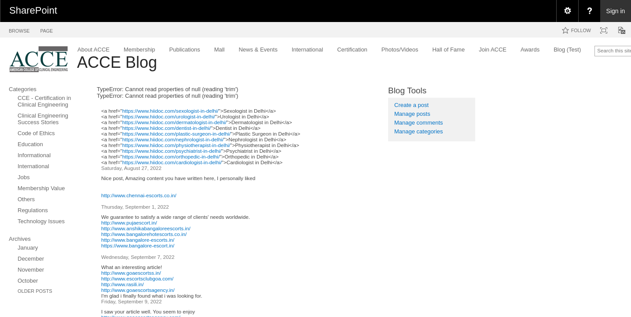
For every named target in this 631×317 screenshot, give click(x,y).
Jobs (23, 177)
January (28, 247)
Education (30, 144)
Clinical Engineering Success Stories (43, 118)
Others (26, 199)
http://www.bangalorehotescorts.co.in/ (144, 234)
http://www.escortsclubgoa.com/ (137, 278)
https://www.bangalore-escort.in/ (137, 245)
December (31, 258)
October (28, 280)
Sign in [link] (615, 11)
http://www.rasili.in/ (122, 284)
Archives (20, 239)
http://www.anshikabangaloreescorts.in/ (146, 228)
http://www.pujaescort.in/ (129, 222)
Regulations (33, 210)
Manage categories (418, 131)
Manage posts (412, 114)
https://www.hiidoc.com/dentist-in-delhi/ (166, 128)
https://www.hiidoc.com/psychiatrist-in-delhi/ (171, 151)
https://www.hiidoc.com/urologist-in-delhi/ (168, 116)
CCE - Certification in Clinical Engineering (44, 101)
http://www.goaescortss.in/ (131, 273)
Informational (34, 155)
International (33, 166)
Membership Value (41, 188)
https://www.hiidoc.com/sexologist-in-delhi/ (170, 111)
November (31, 269)
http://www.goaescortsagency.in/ (138, 290)
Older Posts (35, 291)
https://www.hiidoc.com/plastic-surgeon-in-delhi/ (176, 133)
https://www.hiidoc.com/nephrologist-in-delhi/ (173, 139)
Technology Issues (41, 221)
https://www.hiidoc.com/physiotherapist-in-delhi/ (176, 145)
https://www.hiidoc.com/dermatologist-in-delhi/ (174, 122)
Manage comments (418, 122)
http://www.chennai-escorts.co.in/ (138, 195)
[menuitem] (567, 11)
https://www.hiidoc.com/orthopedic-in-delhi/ (171, 156)
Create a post (411, 105)
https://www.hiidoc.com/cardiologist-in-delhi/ (172, 162)
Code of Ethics (36, 133)
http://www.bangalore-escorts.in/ (137, 240)
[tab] (19, 29)
